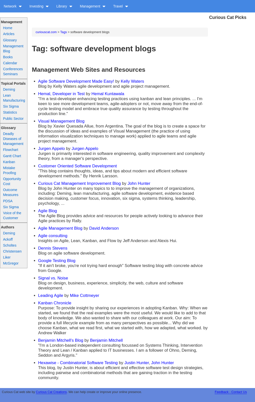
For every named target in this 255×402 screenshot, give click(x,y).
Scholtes (9, 245)
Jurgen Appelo (51, 148)
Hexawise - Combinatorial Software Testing (78, 362)
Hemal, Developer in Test (61, 93)
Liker (6, 257)
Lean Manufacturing (14, 97)
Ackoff (8, 239)
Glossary (10, 40)
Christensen (12, 251)
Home (7, 28)
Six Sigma (11, 106)
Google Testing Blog (56, 260)
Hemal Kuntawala (107, 93)
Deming (9, 89)
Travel (120, 6)
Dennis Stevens (52, 248)
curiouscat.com (46, 32)
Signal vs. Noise (53, 278)
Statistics (10, 112)
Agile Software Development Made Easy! (76, 81)
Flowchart (10, 150)
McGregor (10, 263)
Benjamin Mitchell (106, 340)
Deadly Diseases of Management (13, 139)
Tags (63, 32)
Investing (39, 6)
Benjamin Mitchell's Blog (60, 340)
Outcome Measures (10, 192)
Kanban (9, 162)
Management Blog (13, 48)
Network (13, 6)
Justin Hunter (137, 362)
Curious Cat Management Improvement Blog (79, 183)
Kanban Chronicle (54, 303)
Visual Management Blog (61, 121)
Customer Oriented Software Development (77, 166)
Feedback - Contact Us (231, 392)
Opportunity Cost (12, 181)
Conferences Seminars (13, 71)
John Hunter (139, 183)
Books (8, 57)
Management (93, 6)
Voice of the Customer (12, 215)
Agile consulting (52, 235)
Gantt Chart (12, 156)
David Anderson (104, 228)
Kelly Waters (132, 81)
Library (64, 6)
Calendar (10, 63)
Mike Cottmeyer (84, 295)
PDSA (7, 201)
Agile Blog (47, 210)
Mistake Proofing (9, 170)
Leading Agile (50, 295)
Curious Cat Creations (51, 392)
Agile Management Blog (60, 228)
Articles (8, 34)
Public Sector (13, 119)
